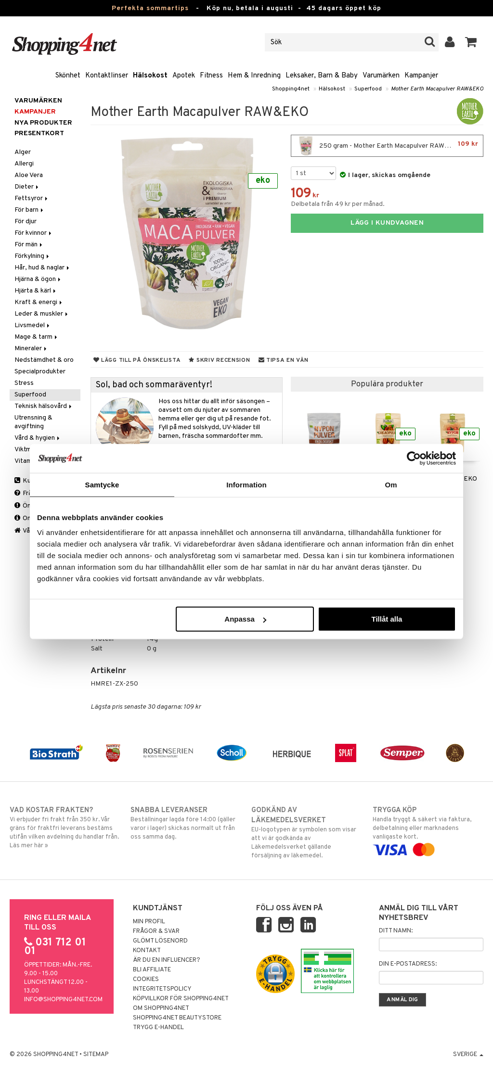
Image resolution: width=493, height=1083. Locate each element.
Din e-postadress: (408, 964)
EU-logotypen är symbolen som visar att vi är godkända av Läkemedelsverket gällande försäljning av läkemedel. (306, 832)
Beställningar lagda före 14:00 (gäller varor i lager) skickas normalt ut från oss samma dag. (185, 823)
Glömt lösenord (160, 941)
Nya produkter (43, 123)
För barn (29, 210)
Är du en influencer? (166, 960)
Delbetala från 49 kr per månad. (338, 204)
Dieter (27, 187)
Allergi (24, 164)
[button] (471, 42)
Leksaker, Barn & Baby (321, 75)
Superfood (368, 89)
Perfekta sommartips (150, 8)
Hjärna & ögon (38, 279)
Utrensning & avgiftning (33, 422)
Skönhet (67, 75)
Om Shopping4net (161, 1008)
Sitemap (95, 1054)
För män (29, 245)
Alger (22, 152)
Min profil (149, 922)
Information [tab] (246, 484)
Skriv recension (219, 360)
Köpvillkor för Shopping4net (181, 999)
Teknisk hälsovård (43, 406)
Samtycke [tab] (102, 484)
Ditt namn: (396, 931)
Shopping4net (291, 89)
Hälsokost (150, 75)
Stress (24, 383)
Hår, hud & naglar (42, 268)
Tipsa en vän (284, 360)
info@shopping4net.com (63, 1000)
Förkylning (32, 256)
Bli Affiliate (152, 970)
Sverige (468, 1054)
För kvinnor (33, 233)
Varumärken (381, 75)
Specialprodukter (39, 372)
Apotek (183, 75)
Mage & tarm (36, 337)
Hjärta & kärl (35, 291)
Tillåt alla (386, 619)
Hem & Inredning (254, 75)
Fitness (211, 75)
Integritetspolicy (162, 989)
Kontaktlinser (106, 75)
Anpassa (245, 619)
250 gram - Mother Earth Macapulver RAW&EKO (387, 145)
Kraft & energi (39, 302)
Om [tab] (391, 484)
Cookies (146, 979)
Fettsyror (31, 198)
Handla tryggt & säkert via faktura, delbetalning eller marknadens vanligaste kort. (428, 829)
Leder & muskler (41, 314)
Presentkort (39, 133)
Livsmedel (32, 325)
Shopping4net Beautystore (177, 1018)
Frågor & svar (156, 931)
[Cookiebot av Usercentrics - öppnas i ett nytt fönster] (414, 458)
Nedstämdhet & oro (44, 360)
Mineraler (31, 348)
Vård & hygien (37, 438)
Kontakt (147, 951)
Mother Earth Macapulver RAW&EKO (437, 89)
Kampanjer (421, 75)
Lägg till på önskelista (137, 360)
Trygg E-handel (158, 1028)
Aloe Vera (28, 175)
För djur (25, 221)
